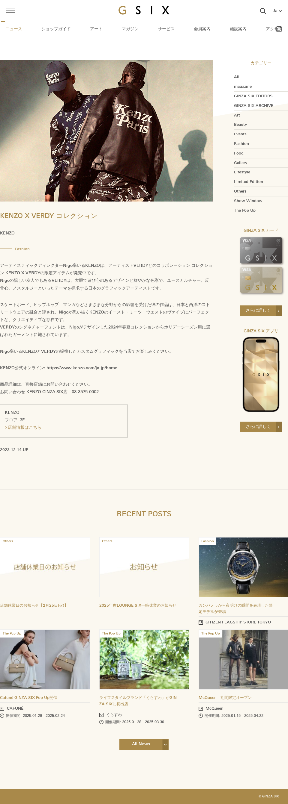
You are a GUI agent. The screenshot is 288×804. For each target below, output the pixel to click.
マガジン (130, 28)
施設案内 (238, 28)
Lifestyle (242, 172)
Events (240, 134)
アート (96, 28)
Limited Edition (248, 181)
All (236, 77)
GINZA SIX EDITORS (253, 96)
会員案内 (202, 28)
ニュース (13, 28)
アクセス (274, 28)
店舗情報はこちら (24, 427)
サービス (166, 28)
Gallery (240, 163)
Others (240, 191)
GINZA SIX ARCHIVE (253, 105)
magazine (243, 86)
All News (141, 744)
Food (239, 153)
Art (237, 115)
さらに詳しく (258, 310)
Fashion (241, 143)
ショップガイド (56, 28)
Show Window (248, 201)
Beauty (240, 124)
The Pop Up (245, 210)
